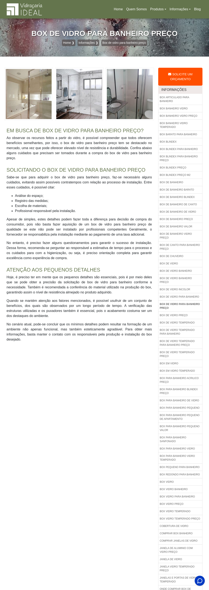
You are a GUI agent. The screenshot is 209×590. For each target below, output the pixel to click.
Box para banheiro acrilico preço (179, 380)
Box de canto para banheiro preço (180, 247)
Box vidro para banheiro (177, 496)
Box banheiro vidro (174, 108)
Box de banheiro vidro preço (176, 235)
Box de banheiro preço (176, 219)
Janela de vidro (171, 559)
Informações (179, 9)
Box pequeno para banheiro (180, 467)
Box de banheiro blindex (177, 197)
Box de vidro (169, 263)
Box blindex (168, 141)
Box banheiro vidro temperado (174, 125)
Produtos (157, 9)
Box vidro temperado (175, 511)
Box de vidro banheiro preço (176, 280)
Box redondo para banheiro (180, 474)
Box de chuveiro (171, 256)
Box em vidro (169, 363)
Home (119, 10)
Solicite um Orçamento (180, 76)
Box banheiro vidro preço (178, 115)
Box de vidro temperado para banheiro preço (177, 343)
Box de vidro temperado (177, 322)
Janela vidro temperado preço (177, 568)
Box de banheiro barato (177, 189)
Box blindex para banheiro (179, 149)
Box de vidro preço (174, 315)
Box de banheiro (171, 182)
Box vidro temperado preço (180, 518)
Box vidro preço (172, 503)
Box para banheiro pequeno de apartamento (180, 417)
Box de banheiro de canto (178, 204)
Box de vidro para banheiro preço (180, 306)
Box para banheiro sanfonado (173, 439)
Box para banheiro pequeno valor (180, 428)
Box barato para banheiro (178, 134)
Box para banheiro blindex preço (179, 391)
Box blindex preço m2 (175, 175)
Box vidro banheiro (174, 489)
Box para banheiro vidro (177, 448)
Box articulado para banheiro (174, 99)
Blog (197, 9)
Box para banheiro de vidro (179, 400)
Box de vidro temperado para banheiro (177, 332)
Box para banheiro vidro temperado (177, 458)
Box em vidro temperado (177, 370)
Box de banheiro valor (176, 226)
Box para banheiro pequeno (180, 407)
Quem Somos (136, 9)
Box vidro (167, 481)
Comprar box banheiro (176, 533)
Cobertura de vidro (174, 526)
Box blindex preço (173, 167)
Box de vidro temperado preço (177, 354)
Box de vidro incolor (175, 289)
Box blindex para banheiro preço (179, 158)
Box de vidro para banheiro (179, 296)
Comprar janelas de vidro (178, 540)
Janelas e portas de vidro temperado (178, 579)
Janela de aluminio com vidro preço (176, 550)
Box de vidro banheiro (176, 270)
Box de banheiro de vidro (178, 211)
